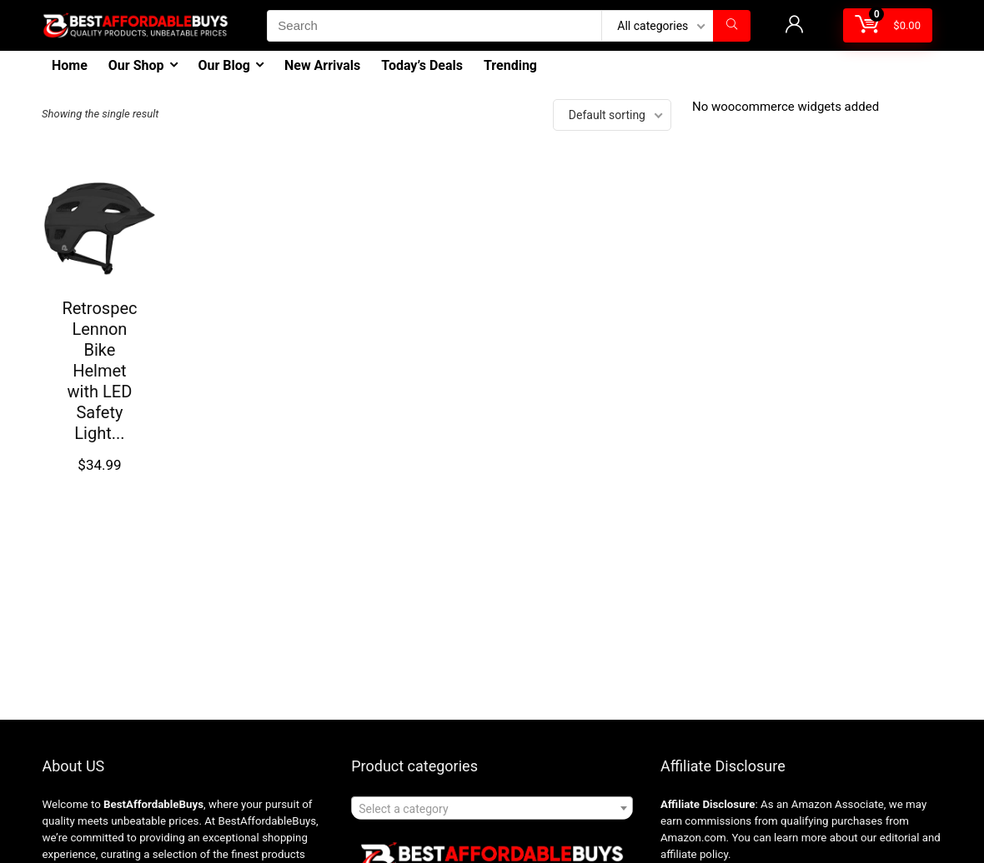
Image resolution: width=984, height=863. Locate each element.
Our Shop (136, 65)
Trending (510, 65)
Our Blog (224, 65)
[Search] (732, 26)
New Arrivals (322, 65)
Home (70, 65)
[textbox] (491, 809)
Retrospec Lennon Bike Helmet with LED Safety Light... (99, 370)
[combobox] (491, 808)
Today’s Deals (422, 65)
